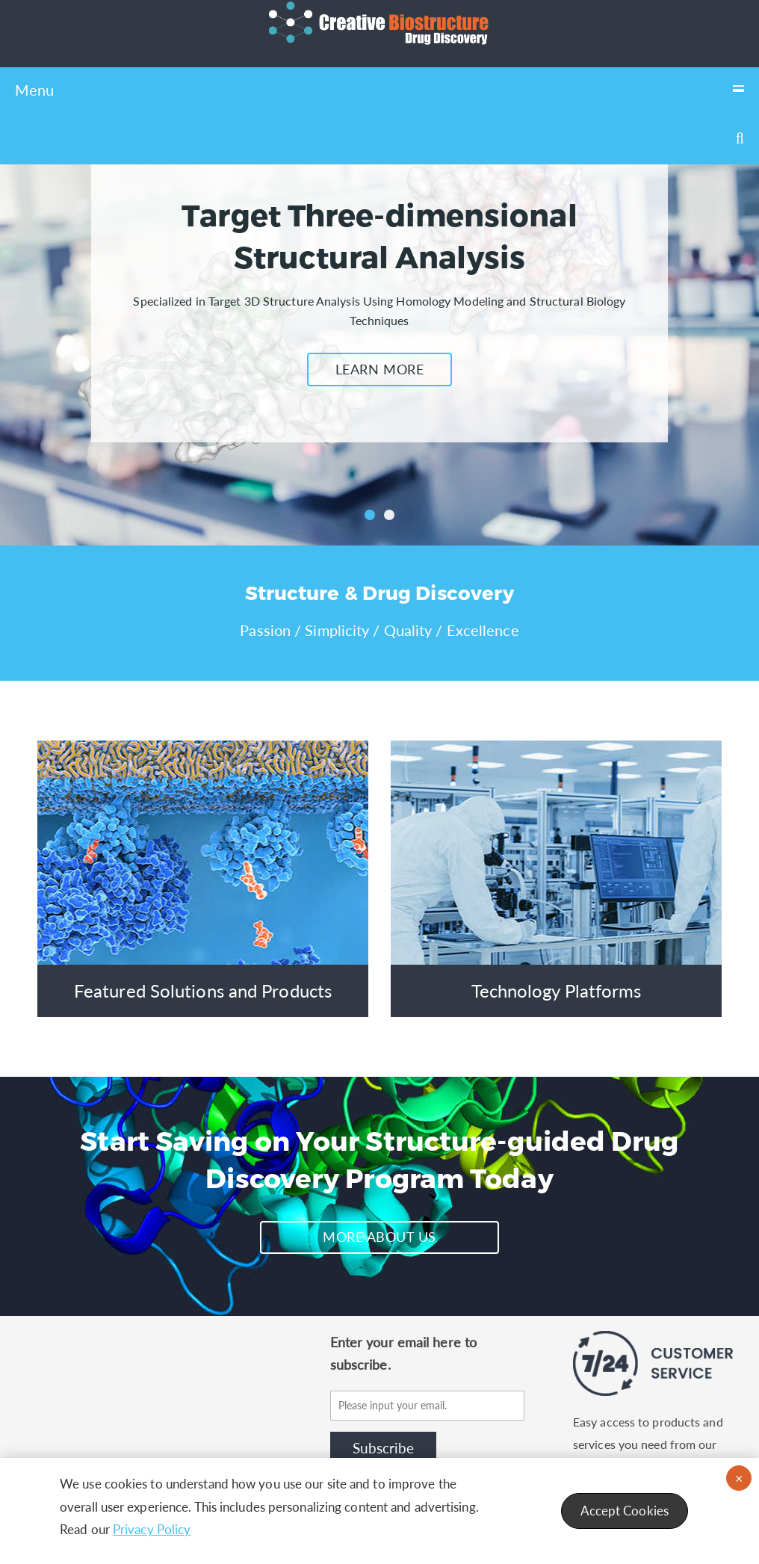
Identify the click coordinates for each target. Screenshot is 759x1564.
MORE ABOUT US (379, 1236)
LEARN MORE (379, 369)
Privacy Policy (151, 1529)
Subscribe (383, 1447)
